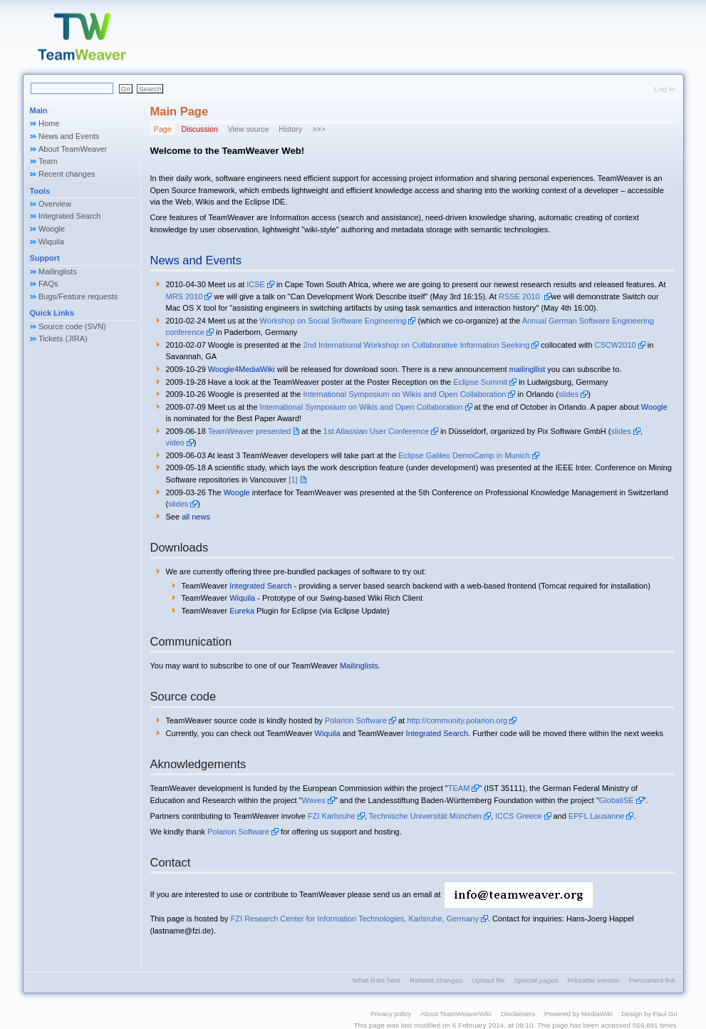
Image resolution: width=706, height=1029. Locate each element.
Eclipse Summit (480, 382)
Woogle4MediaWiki (241, 369)
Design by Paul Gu (649, 1014)
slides (568, 394)
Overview (54, 204)
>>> (319, 129)
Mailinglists (57, 271)
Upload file (488, 980)
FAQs (48, 283)
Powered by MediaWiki (578, 1014)
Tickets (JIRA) (63, 338)
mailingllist (527, 369)
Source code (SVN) (72, 326)
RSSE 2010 (520, 296)
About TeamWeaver (72, 149)
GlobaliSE (616, 800)
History (290, 129)
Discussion (199, 129)
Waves (314, 800)
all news (196, 516)
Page (163, 129)
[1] (293, 479)
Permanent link (652, 980)
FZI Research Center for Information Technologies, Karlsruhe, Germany (355, 918)
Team (48, 161)
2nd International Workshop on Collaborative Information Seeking (416, 345)
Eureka (241, 610)
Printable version (593, 980)
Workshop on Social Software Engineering (333, 320)
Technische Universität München (425, 816)
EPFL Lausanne (596, 816)
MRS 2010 (184, 296)
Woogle (51, 228)
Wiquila (51, 241)
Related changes (436, 980)
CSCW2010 (615, 345)
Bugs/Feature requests (78, 296)
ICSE (255, 284)
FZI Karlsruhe (331, 816)
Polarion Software (356, 720)
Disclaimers (518, 1014)
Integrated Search (69, 216)
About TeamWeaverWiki (456, 1014)
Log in (664, 89)
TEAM (459, 788)
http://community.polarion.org (457, 720)
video (175, 442)
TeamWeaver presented (249, 431)
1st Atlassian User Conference (376, 431)
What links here (376, 980)
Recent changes (66, 174)
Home (48, 123)
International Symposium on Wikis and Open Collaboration (405, 394)
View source (248, 129)
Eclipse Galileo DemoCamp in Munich (464, 455)
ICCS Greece (518, 816)
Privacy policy (390, 1014)
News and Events (69, 136)
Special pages (536, 980)
